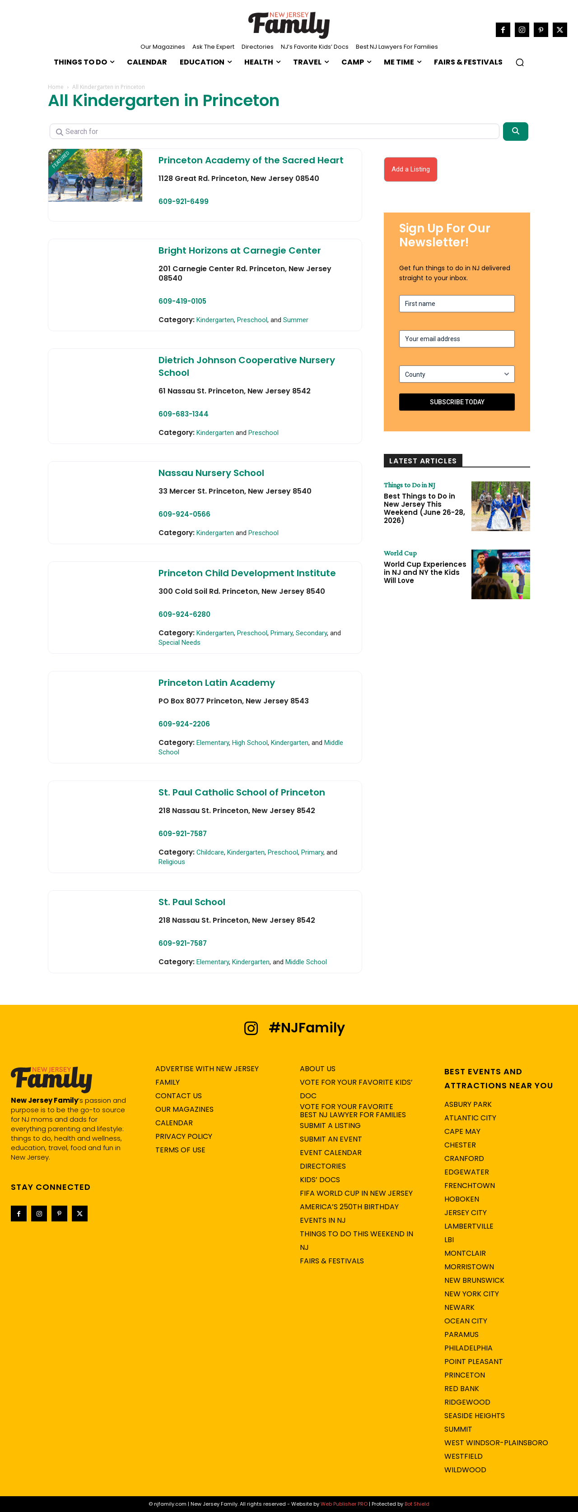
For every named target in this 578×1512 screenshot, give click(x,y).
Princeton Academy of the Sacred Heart (251, 160)
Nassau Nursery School (211, 473)
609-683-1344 (183, 414)
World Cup (400, 553)
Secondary (311, 633)
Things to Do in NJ (410, 485)
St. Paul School (191, 902)
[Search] (515, 131)
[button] (520, 62)
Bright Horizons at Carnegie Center (239, 250)
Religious (171, 862)
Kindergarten (215, 320)
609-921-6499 (183, 201)
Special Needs (179, 642)
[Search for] (274, 131)
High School (250, 743)
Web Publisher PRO (344, 1503)
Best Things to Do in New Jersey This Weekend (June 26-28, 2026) (424, 508)
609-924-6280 (184, 614)
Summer (295, 320)
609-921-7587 (182, 833)
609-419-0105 (182, 301)
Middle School (306, 962)
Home (56, 87)
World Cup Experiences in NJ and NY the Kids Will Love (425, 572)
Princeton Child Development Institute (247, 573)
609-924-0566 (184, 514)
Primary (281, 633)
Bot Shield (417, 1503)
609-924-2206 (184, 724)
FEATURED (60, 159)
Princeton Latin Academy (216, 682)
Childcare (210, 852)
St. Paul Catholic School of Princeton (241, 792)
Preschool (252, 320)
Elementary (212, 743)
